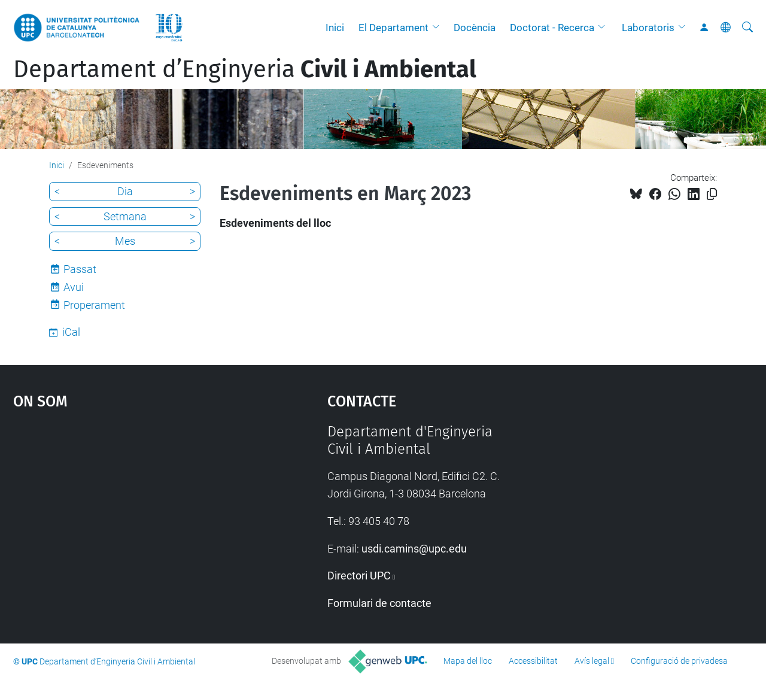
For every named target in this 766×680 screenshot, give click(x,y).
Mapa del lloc (467, 661)
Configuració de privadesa (679, 661)
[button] (438, 27)
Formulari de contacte (379, 603)
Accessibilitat (533, 661)
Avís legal (591, 661)
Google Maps (131, 513)
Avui (73, 287)
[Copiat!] (712, 194)
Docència (475, 28)
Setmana (125, 216)
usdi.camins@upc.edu (414, 548)
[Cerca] (747, 28)
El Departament (393, 28)
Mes (125, 241)
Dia (125, 191)
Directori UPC (359, 575)
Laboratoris (648, 28)
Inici (335, 28)
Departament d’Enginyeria (244, 69)
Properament (94, 305)
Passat (79, 269)
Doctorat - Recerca (552, 28)
